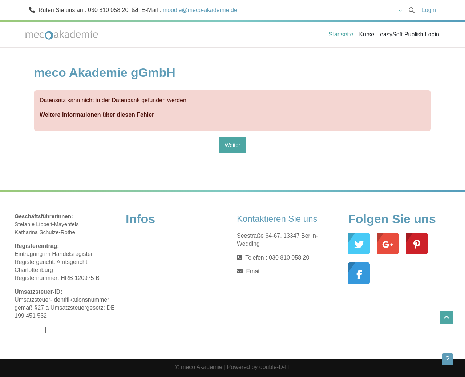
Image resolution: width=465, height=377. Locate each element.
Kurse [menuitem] (366, 34)
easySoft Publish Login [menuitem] (409, 34)
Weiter (232, 145)
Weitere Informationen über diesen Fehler (97, 115)
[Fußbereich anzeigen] (447, 359)
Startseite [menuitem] (341, 34)
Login (429, 10)
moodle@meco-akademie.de (200, 10)
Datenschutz (64, 329)
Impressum (29, 329)
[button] (379, 10)
